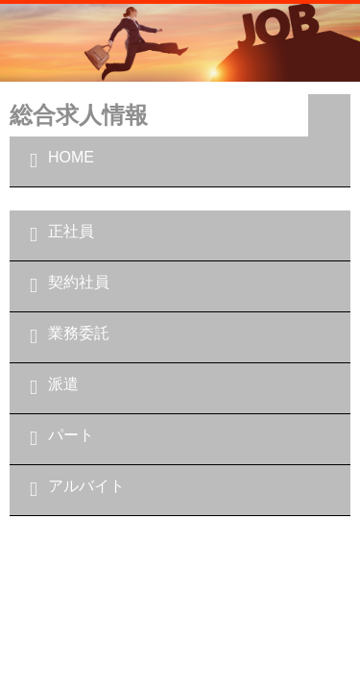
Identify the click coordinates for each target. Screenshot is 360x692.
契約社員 (64, 286)
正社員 (56, 235)
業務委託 (64, 337)
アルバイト (72, 490)
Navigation (329, 115)
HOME (56, 161)
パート (56, 439)
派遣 (49, 388)
